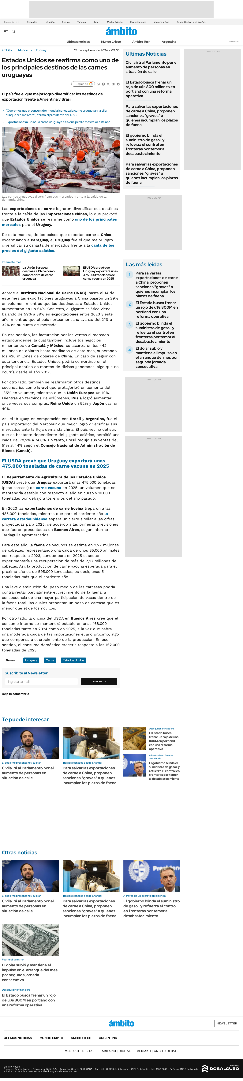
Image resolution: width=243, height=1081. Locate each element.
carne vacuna (48, 487)
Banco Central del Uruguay (191, 22)
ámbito (7, 50)
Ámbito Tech (141, 42)
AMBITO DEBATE (157, 1051)
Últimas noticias (78, 42)
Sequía (66, 22)
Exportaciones (138, 22)
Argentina (169, 42)
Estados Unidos (73, 660)
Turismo (81, 22)
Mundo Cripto (111, 42)
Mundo (23, 50)
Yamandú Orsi (161, 22)
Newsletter (234, 41)
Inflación (49, 22)
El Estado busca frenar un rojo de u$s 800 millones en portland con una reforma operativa (150, 89)
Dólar (96, 22)
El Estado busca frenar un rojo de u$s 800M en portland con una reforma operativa (157, 309)
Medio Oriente (115, 22)
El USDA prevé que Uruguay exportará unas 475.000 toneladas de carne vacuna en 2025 (100, 273)
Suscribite (99, 681)
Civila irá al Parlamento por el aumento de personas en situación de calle (152, 67)
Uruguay (41, 50)
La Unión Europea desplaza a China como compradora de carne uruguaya (38, 273)
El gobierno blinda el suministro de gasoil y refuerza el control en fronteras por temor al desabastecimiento (145, 144)
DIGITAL (79, 1051)
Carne (50, 660)
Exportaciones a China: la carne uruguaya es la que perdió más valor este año (58, 122)
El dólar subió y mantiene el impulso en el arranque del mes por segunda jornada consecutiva (157, 357)
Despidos (32, 22)
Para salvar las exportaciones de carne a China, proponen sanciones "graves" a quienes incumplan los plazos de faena (152, 115)
